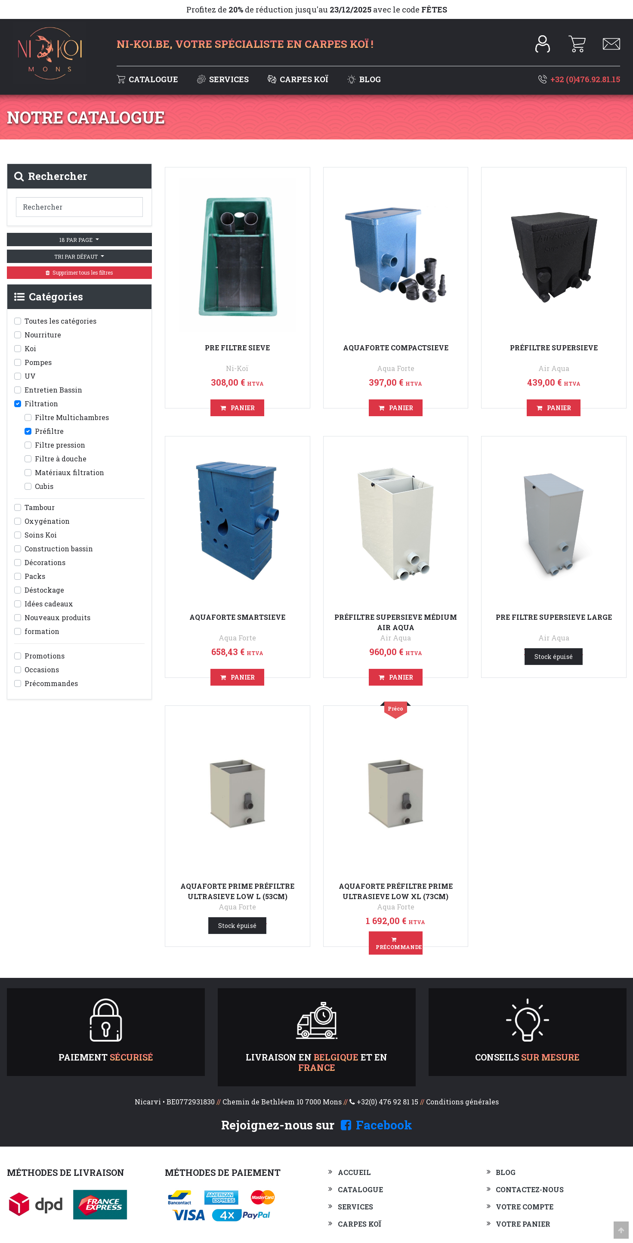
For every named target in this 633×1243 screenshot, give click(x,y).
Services (223, 79)
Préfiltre (49, 431)
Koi (30, 348)
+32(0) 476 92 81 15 (387, 1101)
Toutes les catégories (60, 320)
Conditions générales (462, 1101)
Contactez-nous (530, 1189)
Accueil (354, 1172)
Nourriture (43, 334)
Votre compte (524, 1206)
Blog (364, 79)
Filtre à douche (60, 458)
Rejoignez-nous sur (316, 1125)
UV (30, 375)
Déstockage (44, 589)
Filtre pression (60, 444)
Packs (35, 576)
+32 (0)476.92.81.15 (579, 79)
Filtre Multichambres (72, 417)
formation (42, 631)
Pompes (38, 362)
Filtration (41, 403)
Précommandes (51, 683)
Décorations (45, 562)
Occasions (42, 669)
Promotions (45, 655)
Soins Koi (41, 534)
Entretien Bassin (53, 389)
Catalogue (148, 79)
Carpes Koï (299, 79)
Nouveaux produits (57, 617)
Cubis (44, 486)
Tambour (40, 507)
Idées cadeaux (49, 603)
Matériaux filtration (69, 472)
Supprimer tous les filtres (79, 272)
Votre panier (523, 1223)
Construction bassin (59, 548)
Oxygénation (47, 521)
